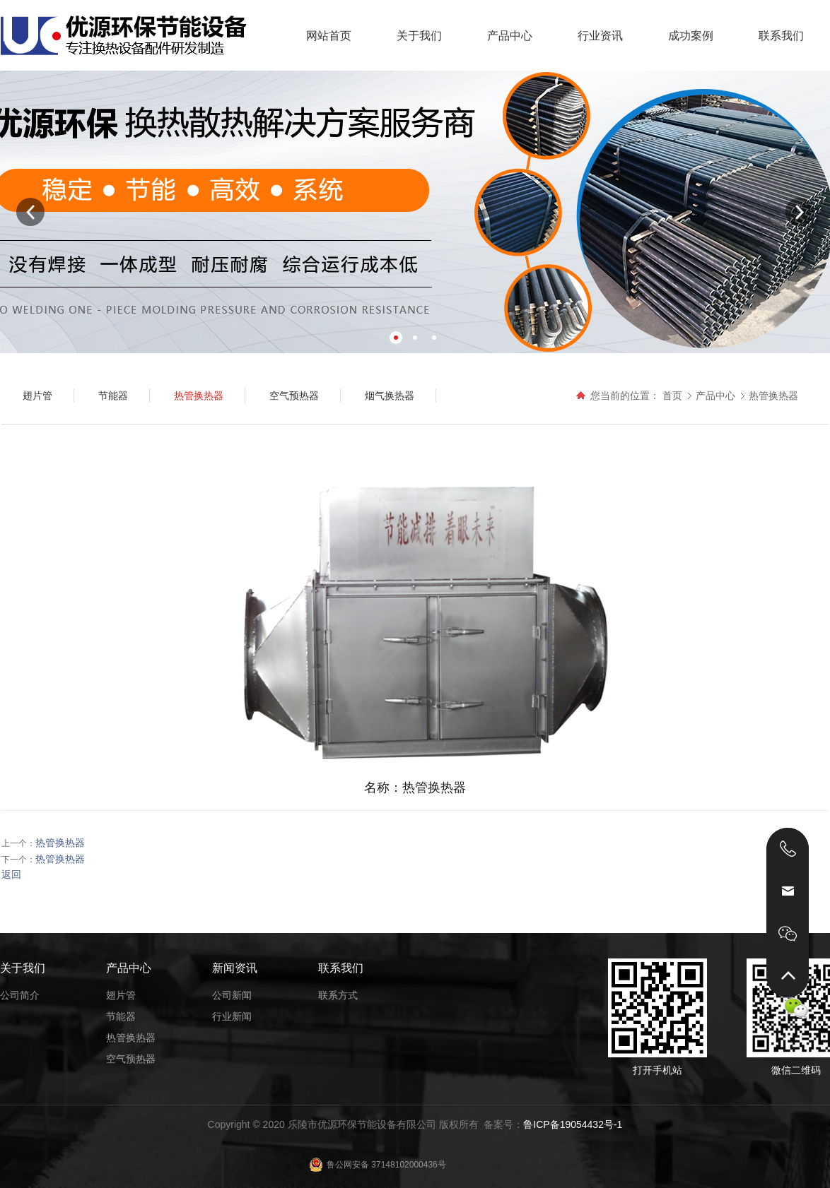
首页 (672, 395)
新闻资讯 (234, 968)
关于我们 (419, 36)
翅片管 (121, 995)
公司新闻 (232, 995)
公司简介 (20, 995)
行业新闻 (232, 1016)
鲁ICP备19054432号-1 (572, 1124)
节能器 (121, 1016)
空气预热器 (131, 1058)
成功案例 (690, 36)
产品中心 (509, 36)
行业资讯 (600, 36)
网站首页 (328, 36)
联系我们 (781, 36)
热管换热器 (773, 395)
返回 (11, 874)
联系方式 (338, 995)
